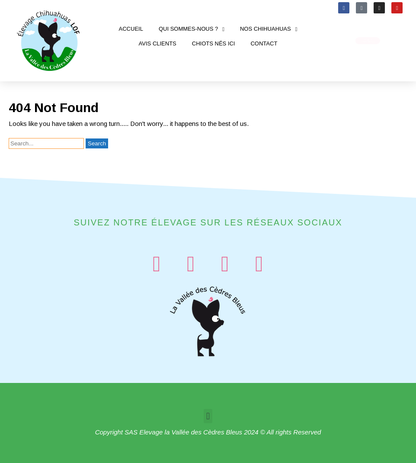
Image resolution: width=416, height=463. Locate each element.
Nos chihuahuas (269, 29)
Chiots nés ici (213, 43)
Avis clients (157, 43)
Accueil (131, 29)
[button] (208, 416)
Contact (263, 43)
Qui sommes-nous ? (191, 29)
